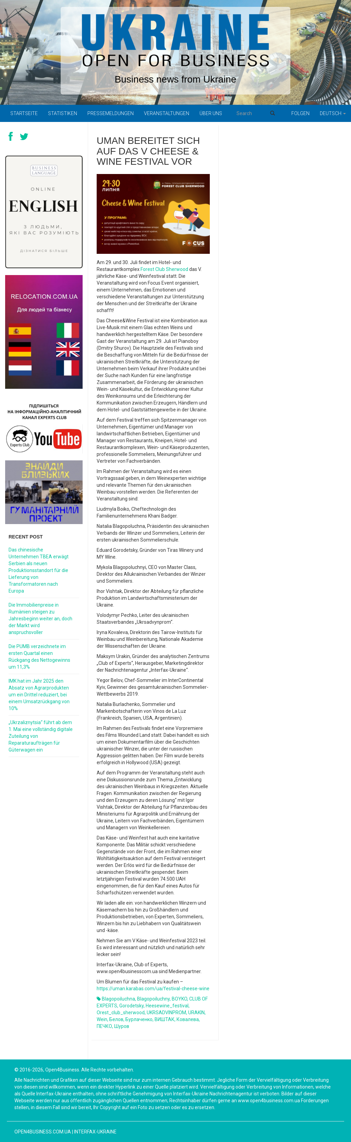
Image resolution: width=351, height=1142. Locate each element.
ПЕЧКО (104, 1026)
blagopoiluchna (118, 999)
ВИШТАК (164, 1019)
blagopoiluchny (153, 999)
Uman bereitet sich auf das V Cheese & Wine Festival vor (148, 151)
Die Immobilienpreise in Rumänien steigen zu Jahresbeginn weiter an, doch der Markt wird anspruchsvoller (40, 618)
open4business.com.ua (42, 1131)
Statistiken (62, 113)
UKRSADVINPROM (166, 1012)
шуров (121, 1026)
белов (116, 1019)
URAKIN (196, 1012)
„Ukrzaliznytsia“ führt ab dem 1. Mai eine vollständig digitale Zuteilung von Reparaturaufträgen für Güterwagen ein (41, 736)
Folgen (300, 113)
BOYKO (179, 999)
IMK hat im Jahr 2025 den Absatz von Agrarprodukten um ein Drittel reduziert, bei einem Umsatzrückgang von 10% (39, 694)
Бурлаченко (139, 1019)
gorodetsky (131, 1005)
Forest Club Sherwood (164, 269)
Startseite (24, 113)
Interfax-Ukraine (95, 1131)
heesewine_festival (167, 1005)
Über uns (210, 113)
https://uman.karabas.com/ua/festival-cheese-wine (153, 988)
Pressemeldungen (110, 113)
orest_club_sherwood (121, 1012)
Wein (102, 1019)
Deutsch (333, 113)
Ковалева (188, 1019)
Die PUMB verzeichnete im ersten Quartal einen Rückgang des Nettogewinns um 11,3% (39, 657)
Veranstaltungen (166, 113)
